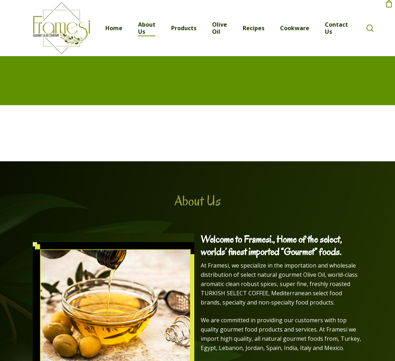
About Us (147, 28)
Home (113, 28)
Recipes (253, 28)
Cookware (294, 28)
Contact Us (336, 28)
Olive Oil (219, 28)
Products (183, 28)
